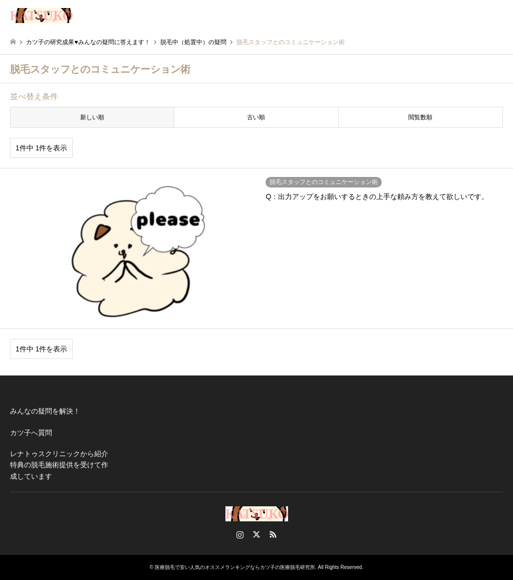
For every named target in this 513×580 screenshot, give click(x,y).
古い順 (256, 117)
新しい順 (92, 117)
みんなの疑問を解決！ (45, 411)
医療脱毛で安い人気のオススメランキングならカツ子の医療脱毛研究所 (235, 567)
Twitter (256, 534)
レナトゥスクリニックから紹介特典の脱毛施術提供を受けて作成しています (59, 465)
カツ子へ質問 (31, 433)
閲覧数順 (420, 117)
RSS (273, 534)
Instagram (239, 534)
